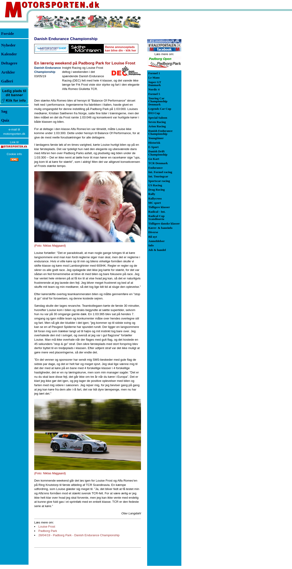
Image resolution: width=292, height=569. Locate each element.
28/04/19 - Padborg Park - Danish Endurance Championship (79, 535)
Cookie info (14, 154)
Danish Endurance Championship (65, 38)
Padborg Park (47, 531)
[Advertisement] (205, 83)
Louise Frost (46, 526)
